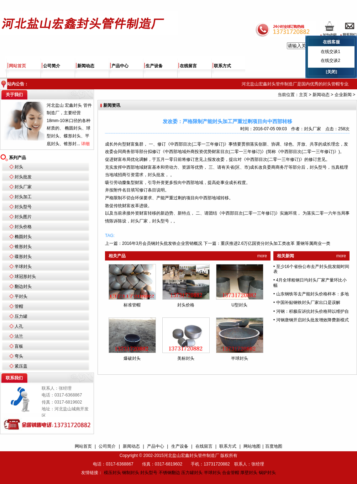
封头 (19, 166)
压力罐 (21, 316)
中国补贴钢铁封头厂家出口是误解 (308, 302)
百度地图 (273, 446)
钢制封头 (130, 472)
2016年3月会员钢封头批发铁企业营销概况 (162, 243)
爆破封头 (132, 358)
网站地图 (252, 446)
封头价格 (23, 226)
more (262, 255)
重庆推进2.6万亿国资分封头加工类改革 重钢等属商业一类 (275, 243)
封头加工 (23, 196)
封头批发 (23, 176)
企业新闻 (343, 94)
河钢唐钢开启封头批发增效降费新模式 (312, 319)
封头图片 (23, 216)
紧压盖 (21, 366)
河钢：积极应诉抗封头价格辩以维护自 (312, 311)
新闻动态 (85, 65)
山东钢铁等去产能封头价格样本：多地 (312, 293)
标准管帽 (132, 304)
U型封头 (239, 304)
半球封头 (23, 266)
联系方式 (222, 65)
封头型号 (23, 206)
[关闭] (331, 71)
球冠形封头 (25, 276)
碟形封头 (23, 256)
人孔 (19, 326)
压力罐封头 (192, 472)
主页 (303, 94)
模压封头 (112, 472)
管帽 (19, 306)
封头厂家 (23, 186)
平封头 (21, 296)
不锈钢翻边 (169, 472)
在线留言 (188, 65)
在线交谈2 (330, 60)
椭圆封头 (23, 236)
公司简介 (51, 65)
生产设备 (154, 65)
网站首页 (17, 65)
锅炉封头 (267, 472)
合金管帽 (230, 472)
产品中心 (119, 65)
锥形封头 (23, 246)
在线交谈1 (330, 51)
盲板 (19, 346)
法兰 (19, 336)
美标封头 (185, 358)
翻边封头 (23, 286)
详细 (85, 143)
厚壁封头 (248, 472)
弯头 (19, 356)
